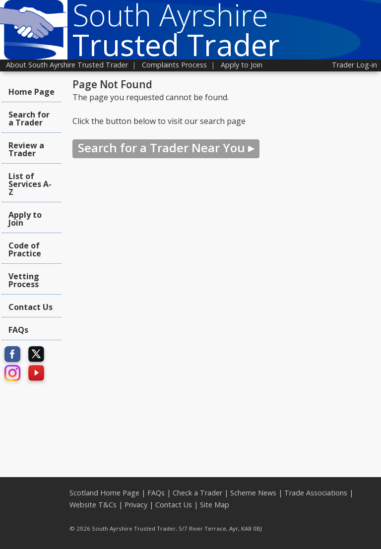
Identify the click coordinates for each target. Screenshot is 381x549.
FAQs (18, 329)
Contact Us (30, 307)
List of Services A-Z (30, 184)
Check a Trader (197, 492)
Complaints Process (174, 64)
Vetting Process (23, 280)
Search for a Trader (29, 118)
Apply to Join (241, 64)
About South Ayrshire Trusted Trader (67, 64)
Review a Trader (26, 149)
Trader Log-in (354, 64)
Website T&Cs (93, 504)
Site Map (214, 504)
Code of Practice (24, 249)
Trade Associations (315, 492)
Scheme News (253, 492)
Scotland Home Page (104, 492)
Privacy (136, 504)
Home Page (31, 91)
